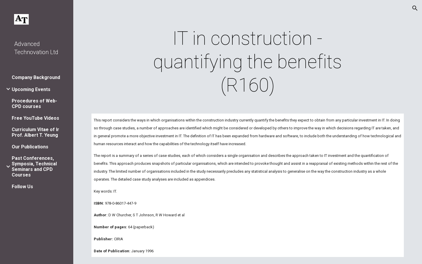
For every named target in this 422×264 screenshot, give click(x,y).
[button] (415, 8)
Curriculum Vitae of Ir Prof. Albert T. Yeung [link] (35, 132)
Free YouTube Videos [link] (35, 118)
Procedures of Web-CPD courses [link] (34, 103)
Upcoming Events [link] (31, 89)
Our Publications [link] (30, 147)
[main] (247, 62)
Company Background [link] (36, 77)
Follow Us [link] (22, 186)
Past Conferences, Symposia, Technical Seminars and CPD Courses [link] (34, 166)
